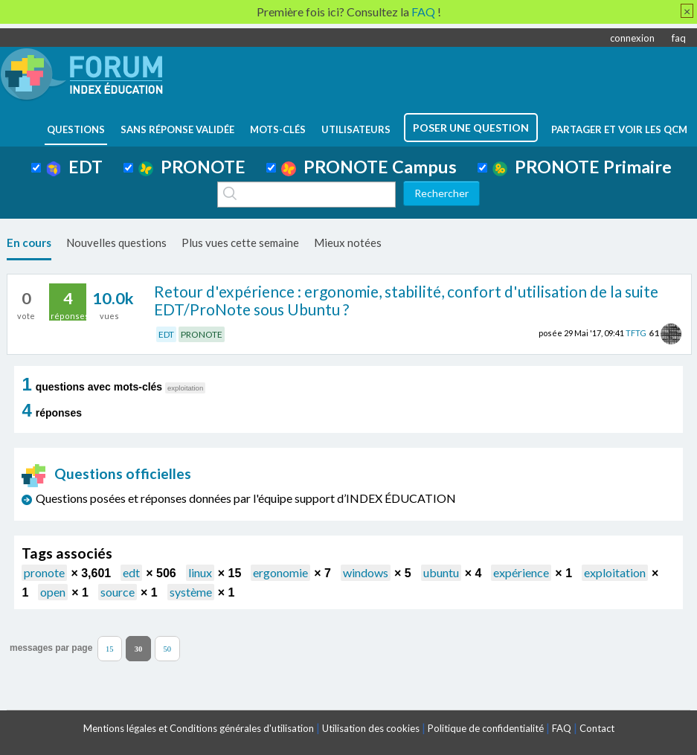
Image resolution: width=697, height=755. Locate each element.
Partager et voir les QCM (619, 129)
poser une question (471, 127)
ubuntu (441, 572)
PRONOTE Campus (369, 166)
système (191, 592)
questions (76, 129)
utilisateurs (356, 129)
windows (365, 572)
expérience (521, 572)
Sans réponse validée (177, 129)
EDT (74, 166)
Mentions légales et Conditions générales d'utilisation (198, 728)
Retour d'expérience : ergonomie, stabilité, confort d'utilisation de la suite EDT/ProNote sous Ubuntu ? (406, 300)
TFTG (636, 333)
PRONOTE (191, 166)
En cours (29, 242)
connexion (632, 38)
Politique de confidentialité (486, 728)
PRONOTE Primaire (582, 166)
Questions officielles (106, 473)
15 (110, 648)
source (117, 592)
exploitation (615, 572)
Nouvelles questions (116, 242)
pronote (44, 572)
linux (200, 572)
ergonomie (280, 572)
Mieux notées (348, 242)
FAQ (561, 728)
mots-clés (278, 129)
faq (679, 38)
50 (168, 648)
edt (131, 572)
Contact (596, 728)
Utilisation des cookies (371, 728)
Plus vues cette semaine (240, 242)
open (52, 592)
